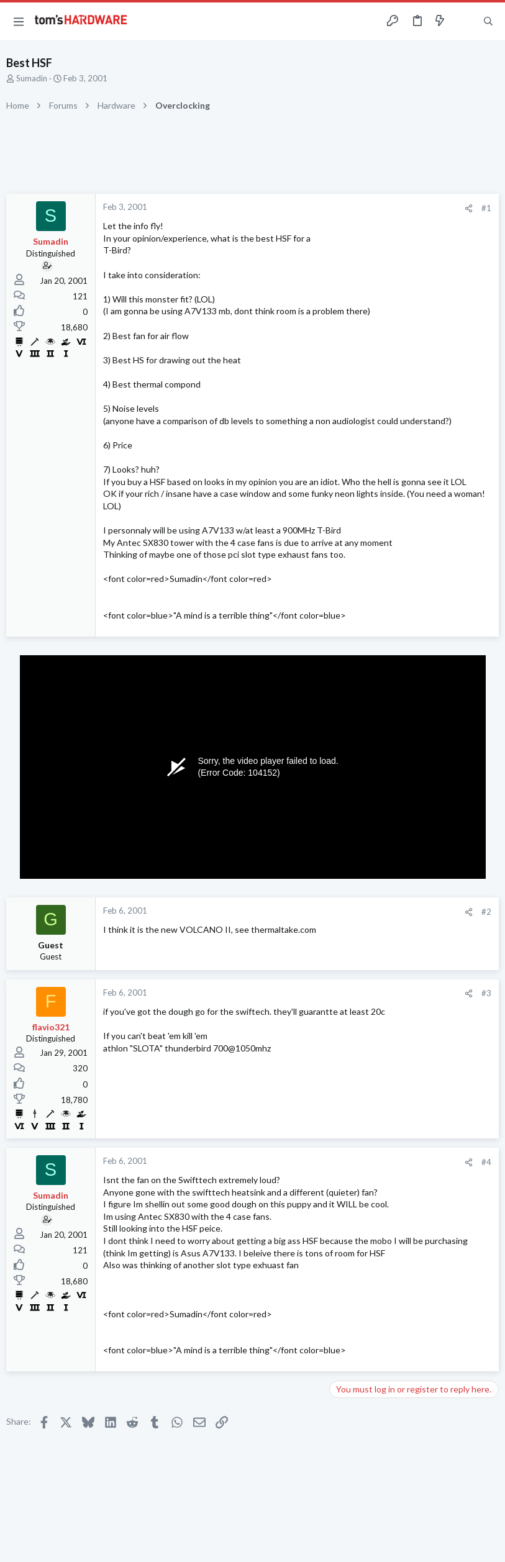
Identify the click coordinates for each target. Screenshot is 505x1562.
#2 (486, 912)
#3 (486, 993)
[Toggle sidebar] (464, 21)
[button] (18, 21)
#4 (486, 1162)
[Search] (488, 21)
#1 (486, 208)
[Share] (468, 208)
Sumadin (31, 78)
